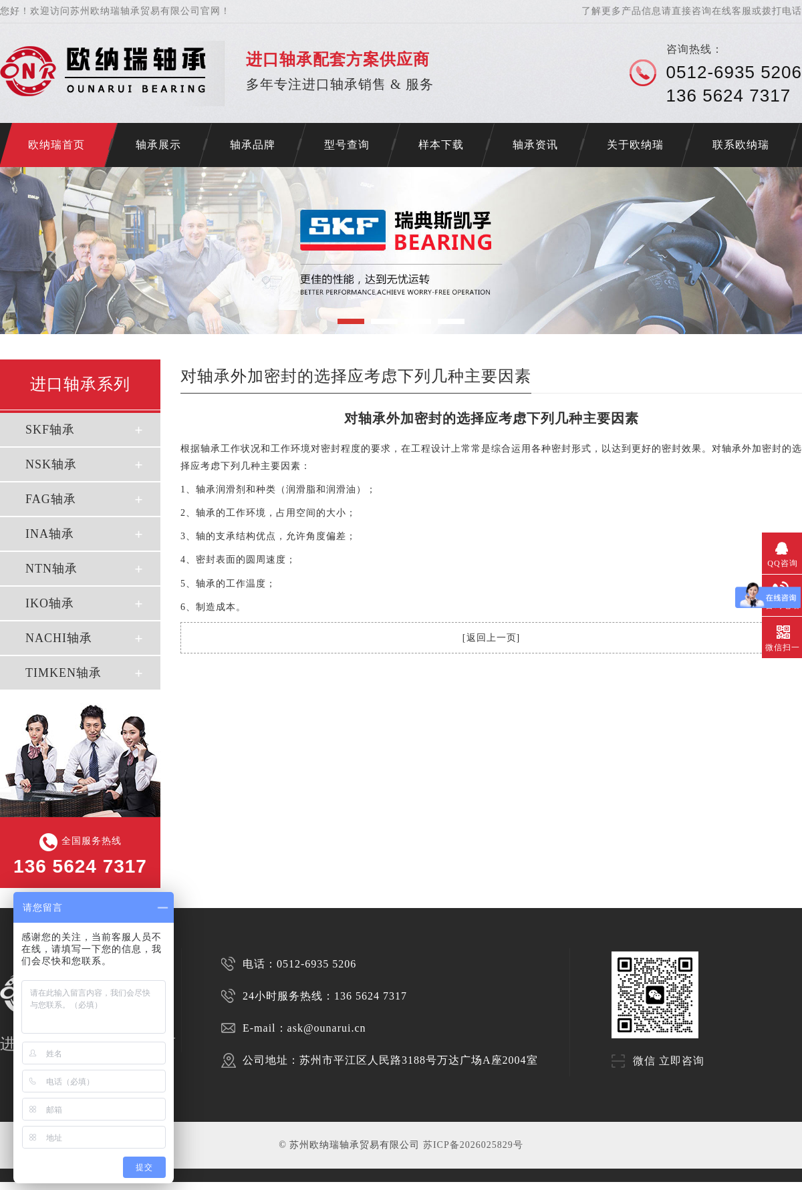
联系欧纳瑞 (740, 144)
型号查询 (347, 144)
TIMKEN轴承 (63, 673)
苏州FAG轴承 (130, 1185)
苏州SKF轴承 (79, 1185)
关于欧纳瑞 (635, 144)
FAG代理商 (224, 1185)
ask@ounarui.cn (326, 1028)
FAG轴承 (50, 499)
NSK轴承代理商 (279, 1185)
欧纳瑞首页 (56, 144)
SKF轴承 (50, 429)
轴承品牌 (252, 144)
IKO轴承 (49, 603)
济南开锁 (8, 1185)
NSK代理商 (202, 1185)
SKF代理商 (180, 1185)
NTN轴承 (51, 568)
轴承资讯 (535, 144)
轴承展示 (158, 144)
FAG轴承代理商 (310, 1185)
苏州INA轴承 (156, 1185)
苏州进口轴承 (53, 1185)
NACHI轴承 (58, 638)
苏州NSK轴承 (104, 1185)
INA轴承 (49, 534)
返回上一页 (491, 638)
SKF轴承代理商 (250, 1185)
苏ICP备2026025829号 (473, 1145)
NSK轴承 (51, 464)
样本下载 (441, 144)
